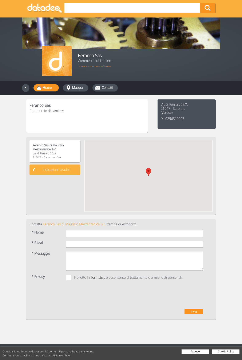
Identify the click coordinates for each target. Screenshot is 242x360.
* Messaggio (41, 254)
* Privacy (38, 277)
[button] (148, 172)
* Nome (38, 232)
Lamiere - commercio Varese (94, 66)
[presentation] (171, 296)
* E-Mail (38, 243)
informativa (96, 277)
